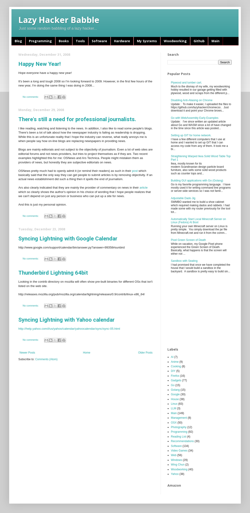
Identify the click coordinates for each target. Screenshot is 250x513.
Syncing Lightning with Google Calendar (67, 238)
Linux (174, 403)
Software (99, 41)
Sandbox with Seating (184, 260)
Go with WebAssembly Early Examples (194, 118)
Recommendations (182, 441)
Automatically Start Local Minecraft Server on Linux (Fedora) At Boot (198, 220)
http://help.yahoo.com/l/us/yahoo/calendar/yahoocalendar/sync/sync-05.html (69, 328)
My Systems (147, 41)
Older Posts (145, 352)
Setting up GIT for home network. (191, 135)
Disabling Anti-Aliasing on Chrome (191, 100)
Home (86, 352)
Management (179, 417)
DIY (173, 371)
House (175, 399)
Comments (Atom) (46, 359)
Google (175, 394)
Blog (18, 41)
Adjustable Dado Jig (183, 198)
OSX (174, 422)
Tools (80, 41)
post (135, 171)
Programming (40, 41)
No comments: (31, 96)
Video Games (179, 450)
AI (172, 357)
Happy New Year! (39, 64)
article (143, 187)
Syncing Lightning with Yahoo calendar (66, 320)
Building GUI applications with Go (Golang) (197, 180)
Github (199, 41)
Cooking (176, 366)
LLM (173, 408)
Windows (176, 460)
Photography (178, 427)
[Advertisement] (201, 310)
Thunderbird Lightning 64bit (53, 273)
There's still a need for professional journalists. (77, 119)
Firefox (175, 375)
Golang (175, 389)
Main (215, 41)
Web (173, 455)
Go (173, 385)
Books (64, 41)
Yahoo (175, 474)
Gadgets (176, 380)
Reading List (178, 436)
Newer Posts (27, 352)
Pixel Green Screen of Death (188, 240)
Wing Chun (177, 464)
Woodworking (175, 41)
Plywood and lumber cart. (186, 82)
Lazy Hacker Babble (58, 19)
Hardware (122, 41)
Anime (175, 361)
